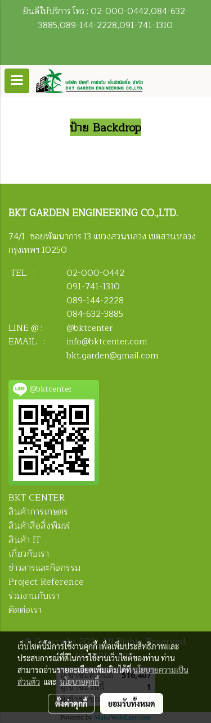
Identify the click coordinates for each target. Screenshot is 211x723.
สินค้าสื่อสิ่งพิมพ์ (39, 526)
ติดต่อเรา (25, 610)
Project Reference (46, 582)
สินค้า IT (24, 540)
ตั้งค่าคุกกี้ (71, 703)
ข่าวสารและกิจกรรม (44, 568)
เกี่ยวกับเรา (28, 554)
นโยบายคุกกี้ (79, 681)
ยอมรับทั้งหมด (131, 703)
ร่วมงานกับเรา (34, 596)
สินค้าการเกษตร (38, 511)
